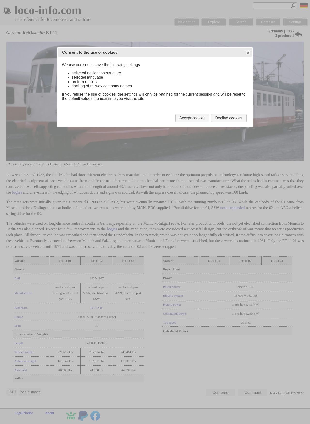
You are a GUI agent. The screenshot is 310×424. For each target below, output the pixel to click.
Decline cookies (228, 118)
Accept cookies (192, 118)
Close (248, 53)
